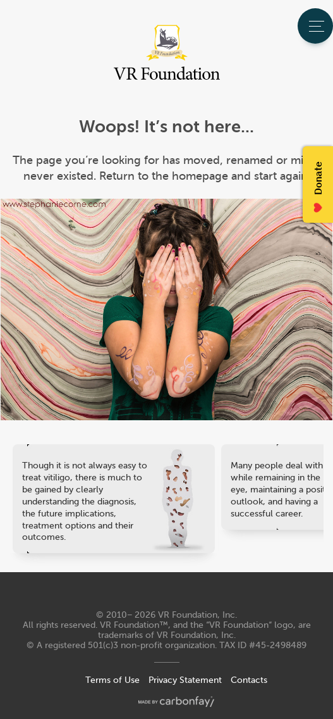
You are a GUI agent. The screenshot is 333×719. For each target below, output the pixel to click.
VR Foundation (167, 50)
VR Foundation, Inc (196, 615)
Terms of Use (112, 680)
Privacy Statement (185, 680)
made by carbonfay (176, 701)
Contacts (249, 680)
